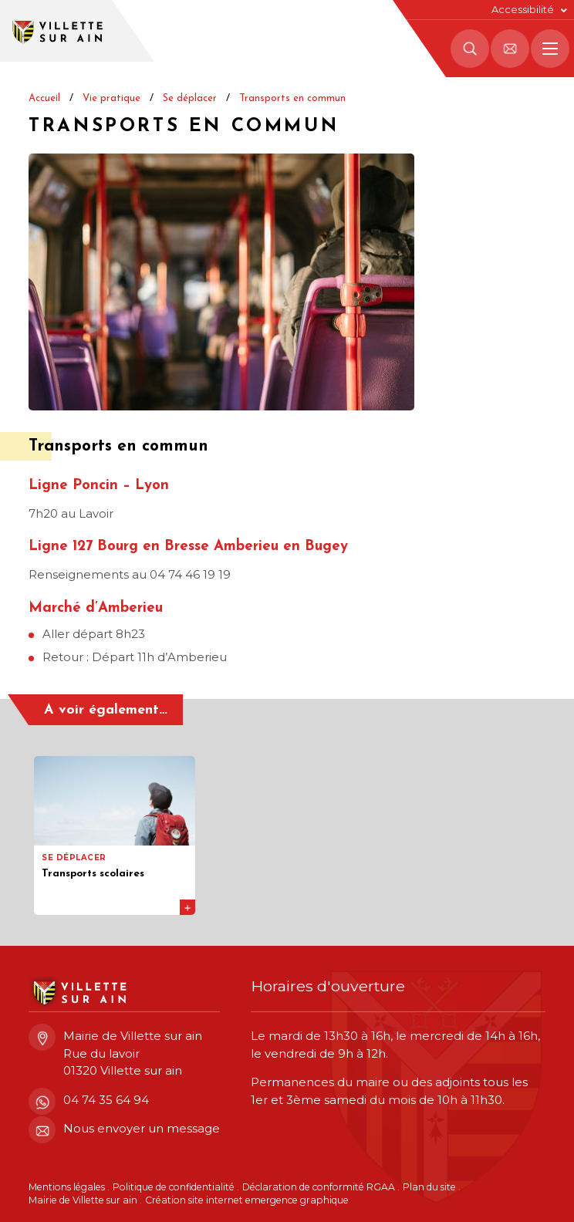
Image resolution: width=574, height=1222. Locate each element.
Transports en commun (292, 98)
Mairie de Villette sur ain (83, 1200)
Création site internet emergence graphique (247, 1200)
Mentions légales (67, 1187)
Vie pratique (111, 98)
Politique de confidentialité (174, 1187)
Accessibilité (522, 9)
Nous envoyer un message (124, 1129)
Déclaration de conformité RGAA (318, 1187)
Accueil (44, 98)
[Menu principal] (550, 48)
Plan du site (429, 1187)
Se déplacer (190, 98)
